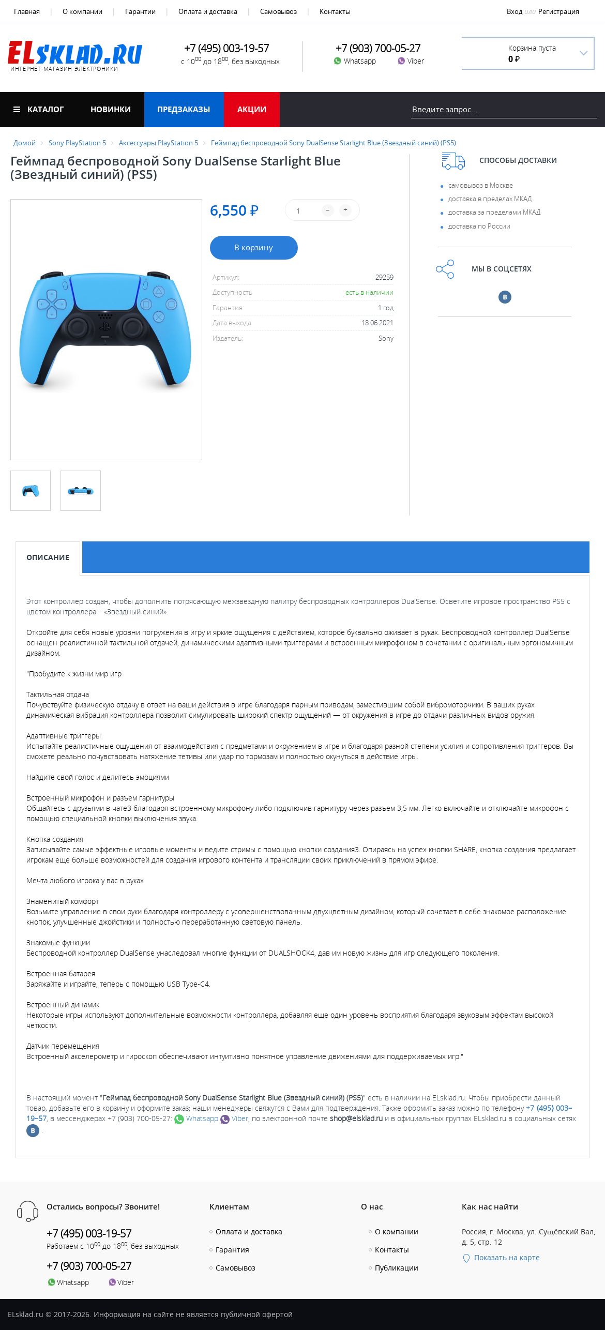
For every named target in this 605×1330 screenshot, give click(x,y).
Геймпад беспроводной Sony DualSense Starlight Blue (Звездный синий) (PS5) (333, 142)
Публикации (396, 1268)
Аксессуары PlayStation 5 (158, 142)
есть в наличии (369, 292)
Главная (27, 11)
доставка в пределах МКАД (490, 198)
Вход (514, 11)
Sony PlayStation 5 (77, 142)
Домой (24, 142)
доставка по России (479, 226)
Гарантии (140, 11)
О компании (82, 11)
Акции (251, 109)
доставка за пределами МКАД (494, 212)
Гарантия (232, 1250)
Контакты (335, 11)
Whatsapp (196, 1118)
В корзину (253, 247)
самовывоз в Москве (480, 185)
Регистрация (558, 11)
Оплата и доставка (207, 11)
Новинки (110, 109)
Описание (47, 557)
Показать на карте (501, 1257)
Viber (234, 1118)
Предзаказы (183, 109)
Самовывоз (278, 11)
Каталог (38, 109)
